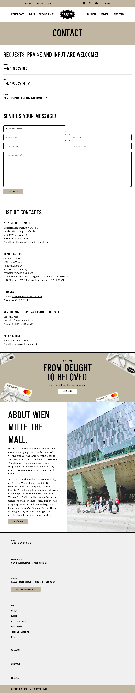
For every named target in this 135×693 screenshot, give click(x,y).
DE (106, 3)
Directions (40, 3)
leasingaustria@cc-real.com (27, 296)
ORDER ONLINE (67, 391)
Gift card (119, 14)
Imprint (14, 616)
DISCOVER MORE (18, 521)
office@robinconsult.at (24, 344)
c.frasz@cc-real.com (23, 320)
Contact (51, 3)
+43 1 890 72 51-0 (21, 543)
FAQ (12, 605)
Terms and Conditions (20, 631)
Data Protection (18, 621)
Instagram (15, 664)
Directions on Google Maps (26, 589)
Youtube (15, 678)
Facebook (15, 650)
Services (105, 14)
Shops (32, 14)
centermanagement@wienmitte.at (26, 98)
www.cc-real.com (23, 272)
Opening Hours (46, 14)
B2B (13, 637)
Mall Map (28, 3)
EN (109, 3)
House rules (16, 626)
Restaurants (17, 14)
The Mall (91, 14)
